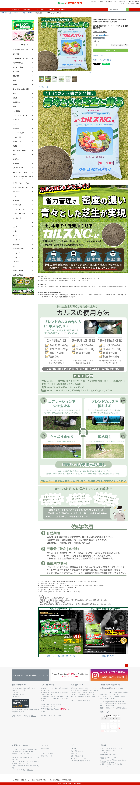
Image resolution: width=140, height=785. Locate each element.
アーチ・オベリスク (19, 213)
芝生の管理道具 (18, 63)
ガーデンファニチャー (20, 209)
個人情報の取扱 (55, 780)
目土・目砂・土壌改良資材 (26, 13)
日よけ (15, 235)
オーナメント (17, 218)
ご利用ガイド (108, 1)
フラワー (16, 196)
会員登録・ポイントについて (21, 745)
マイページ (51, 9)
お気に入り (39, 9)
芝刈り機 (16, 54)
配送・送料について (48, 685)
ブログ (116, 1)
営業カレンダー (111, 708)
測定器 (15, 98)
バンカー (16, 128)
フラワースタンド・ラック (21, 183)
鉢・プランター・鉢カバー (21, 172)
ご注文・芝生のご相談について (110, 685)
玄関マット (16, 231)
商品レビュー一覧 (46, 756)
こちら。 (33, 716)
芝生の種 (16, 71)
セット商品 (16, 111)
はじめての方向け (18, 67)
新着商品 (15, 9)
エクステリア (17, 205)
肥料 (14, 80)
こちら (49, 715)
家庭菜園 (16, 200)
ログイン (94, 1)
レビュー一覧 (125, 3)
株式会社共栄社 (135, 3)
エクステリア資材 (18, 248)
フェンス (16, 222)
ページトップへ (126, 665)
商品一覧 (27, 9)
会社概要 (103, 745)
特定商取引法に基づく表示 (40, 780)
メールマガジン (124, 1)
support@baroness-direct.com (115, 702)
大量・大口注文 (18, 275)
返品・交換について (77, 685)
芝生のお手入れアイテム (11, 13)
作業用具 (16, 159)
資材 (14, 106)
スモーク (16, 266)
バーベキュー (17, 262)
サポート (74, 745)
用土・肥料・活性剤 (19, 150)
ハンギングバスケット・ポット (22, 177)
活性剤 (15, 84)
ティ (14, 124)
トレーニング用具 (18, 133)
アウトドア (16, 257)
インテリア (16, 253)
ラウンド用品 (17, 137)
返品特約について (98, 55)
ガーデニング (17, 141)
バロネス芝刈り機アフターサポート (82, 761)
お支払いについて (76, 753)
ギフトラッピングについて (79, 758)
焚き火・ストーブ (18, 270)
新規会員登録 (45, 748)
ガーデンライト (18, 192)
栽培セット (16, 146)
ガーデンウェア (18, 168)
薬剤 (14, 93)
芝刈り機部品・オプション (21, 58)
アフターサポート (134, 1)
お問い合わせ (25, 780)
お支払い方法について (19, 685)
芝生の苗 (16, 76)
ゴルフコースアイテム (20, 115)
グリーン (16, 119)
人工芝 (15, 227)
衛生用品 (16, 244)
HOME (2, 13)
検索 (127, 9)
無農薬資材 (16, 102)
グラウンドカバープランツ (21, 187)
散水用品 (16, 163)
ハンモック (16, 240)
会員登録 (100, 1)
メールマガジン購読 (47, 753)
